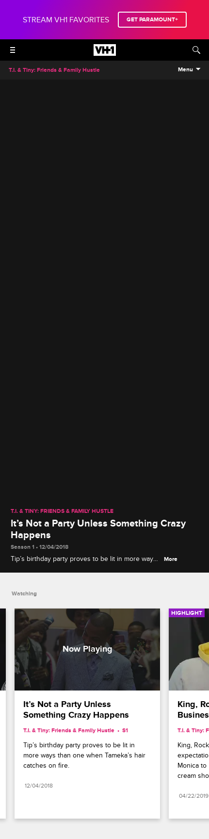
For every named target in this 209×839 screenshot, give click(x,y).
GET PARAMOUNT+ (152, 19)
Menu (185, 69)
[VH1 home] (105, 53)
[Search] (196, 50)
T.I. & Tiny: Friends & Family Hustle (62, 511)
